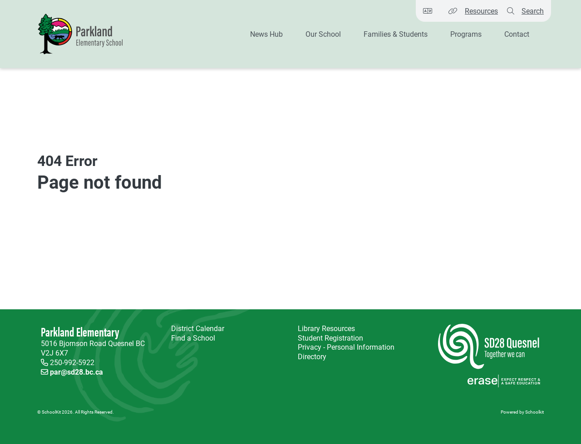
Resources (481, 10)
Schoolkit (534, 412)
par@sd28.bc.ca (76, 371)
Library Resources (324, 328)
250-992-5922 (72, 362)
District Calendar (197, 328)
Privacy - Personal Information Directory (344, 351)
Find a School (193, 337)
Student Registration (330, 337)
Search (533, 10)
